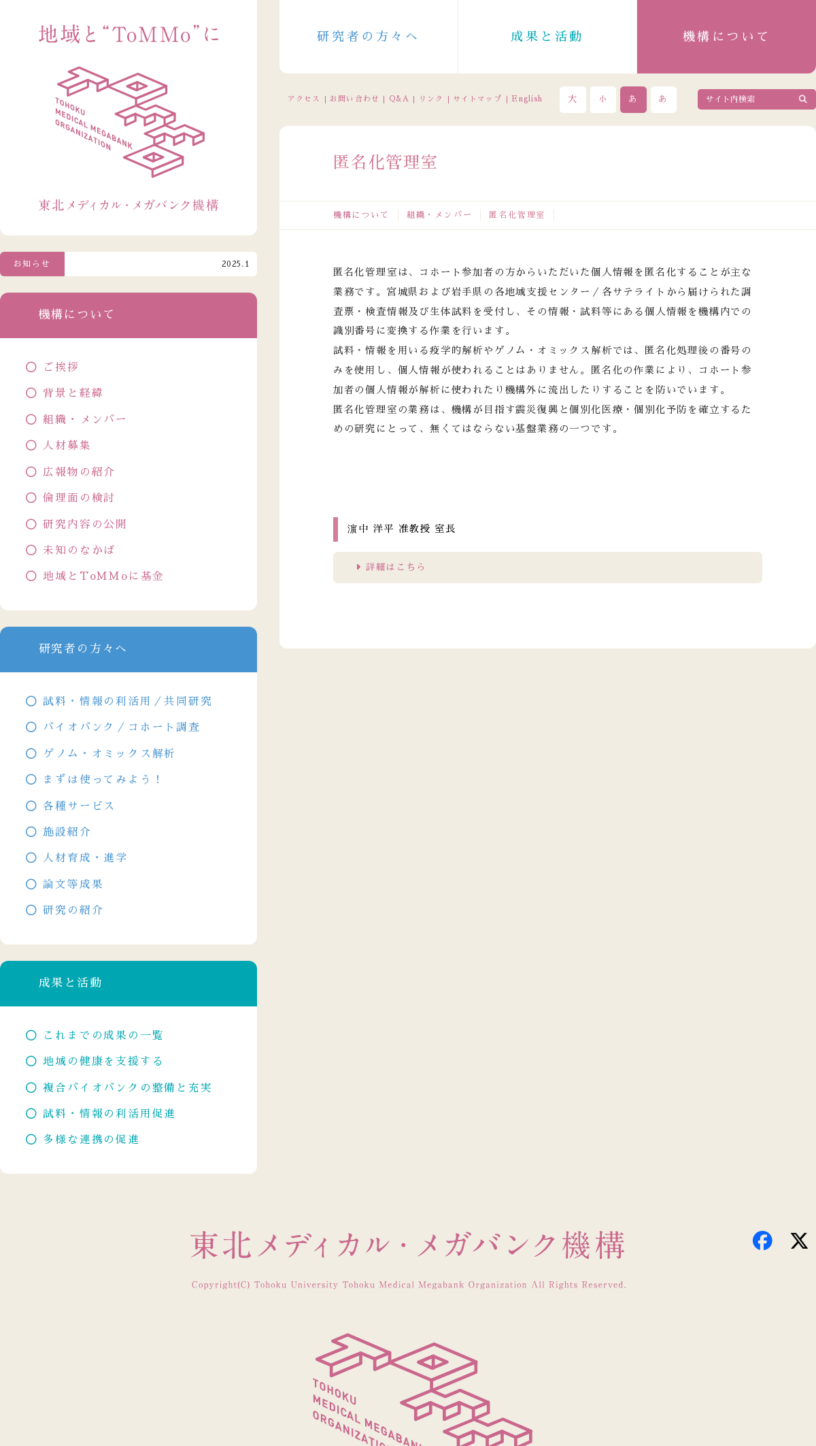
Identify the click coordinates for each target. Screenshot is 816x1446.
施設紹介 (67, 832)
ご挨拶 (61, 367)
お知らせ (32, 264)
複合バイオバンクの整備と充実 (127, 1088)
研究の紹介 (73, 910)
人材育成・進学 (85, 858)
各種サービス (79, 806)
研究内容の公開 (85, 524)
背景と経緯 (73, 393)
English (527, 99)
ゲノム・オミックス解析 (109, 754)
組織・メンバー (440, 215)
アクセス (304, 99)
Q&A (399, 99)
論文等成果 (73, 884)
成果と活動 (547, 37)
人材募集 (67, 445)
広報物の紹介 (79, 472)
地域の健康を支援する (103, 1061)
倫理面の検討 (79, 498)
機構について (727, 37)
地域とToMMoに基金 (104, 576)
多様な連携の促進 (91, 1139)
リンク (431, 99)
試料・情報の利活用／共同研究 (127, 701)
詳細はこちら (396, 567)
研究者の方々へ (368, 37)
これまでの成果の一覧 (103, 1035)
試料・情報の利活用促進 (109, 1113)
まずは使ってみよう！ (103, 779)
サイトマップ (477, 99)
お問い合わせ (354, 99)
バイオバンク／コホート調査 (121, 727)
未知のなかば (79, 550)
